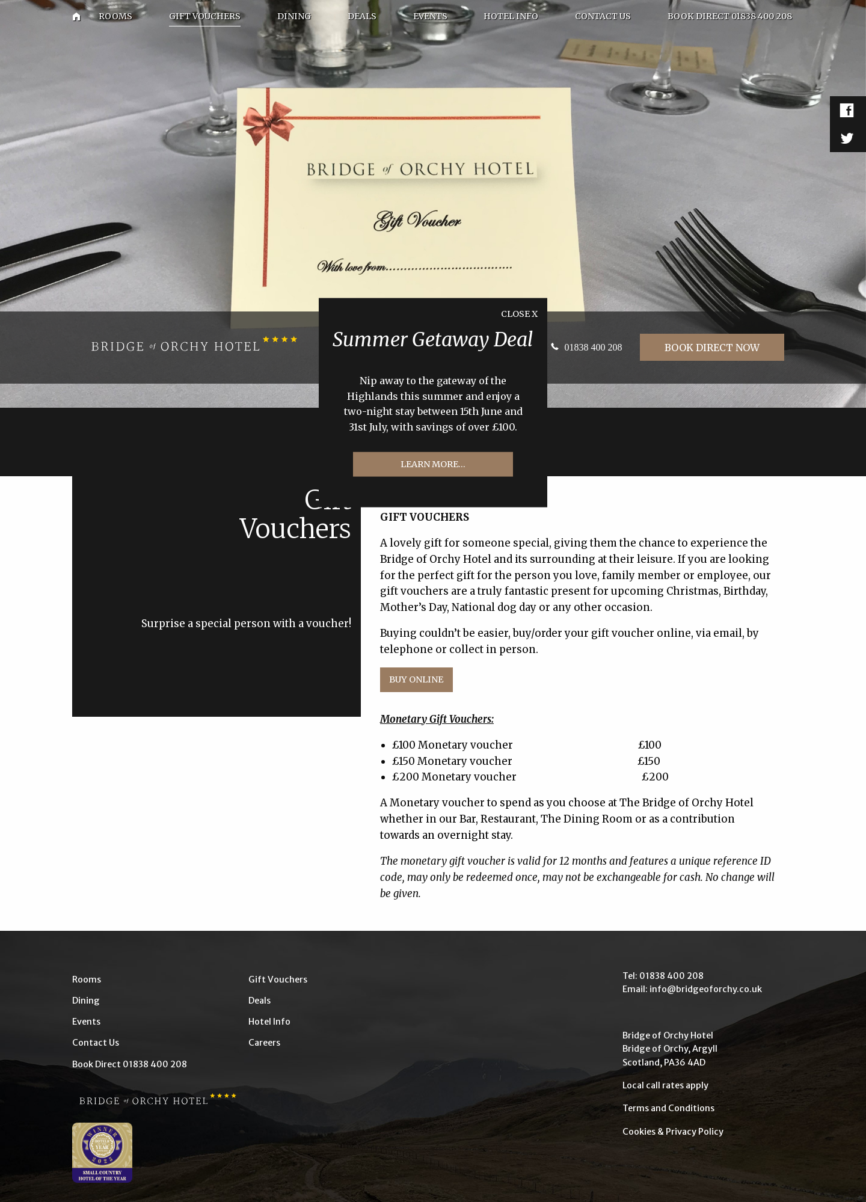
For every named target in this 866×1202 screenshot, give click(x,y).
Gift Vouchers (277, 979)
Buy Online (416, 679)
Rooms (86, 979)
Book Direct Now (712, 348)
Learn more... (433, 464)
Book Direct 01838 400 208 (129, 1064)
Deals (259, 1000)
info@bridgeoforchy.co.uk (706, 989)
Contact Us (95, 1042)
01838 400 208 (593, 347)
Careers (264, 1042)
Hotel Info (269, 1021)
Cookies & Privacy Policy (672, 1131)
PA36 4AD (684, 1062)
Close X (519, 313)
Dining (86, 1000)
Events (86, 1021)
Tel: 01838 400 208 (663, 975)
